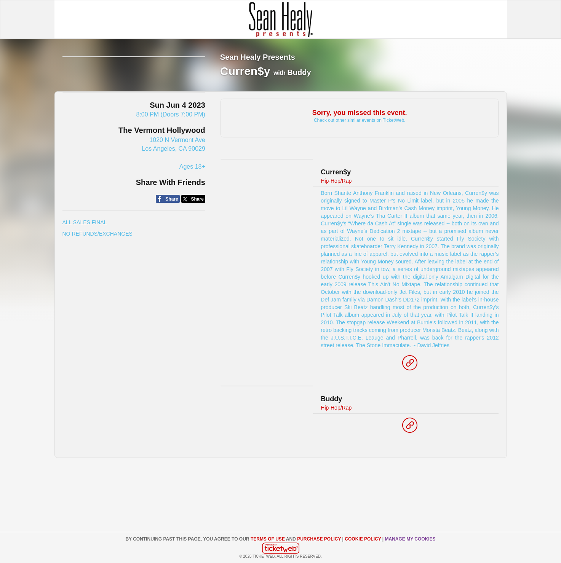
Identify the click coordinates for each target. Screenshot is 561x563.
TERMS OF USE (268, 539)
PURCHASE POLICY (319, 539)
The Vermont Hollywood (161, 189)
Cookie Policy (363, 539)
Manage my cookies (410, 539)
